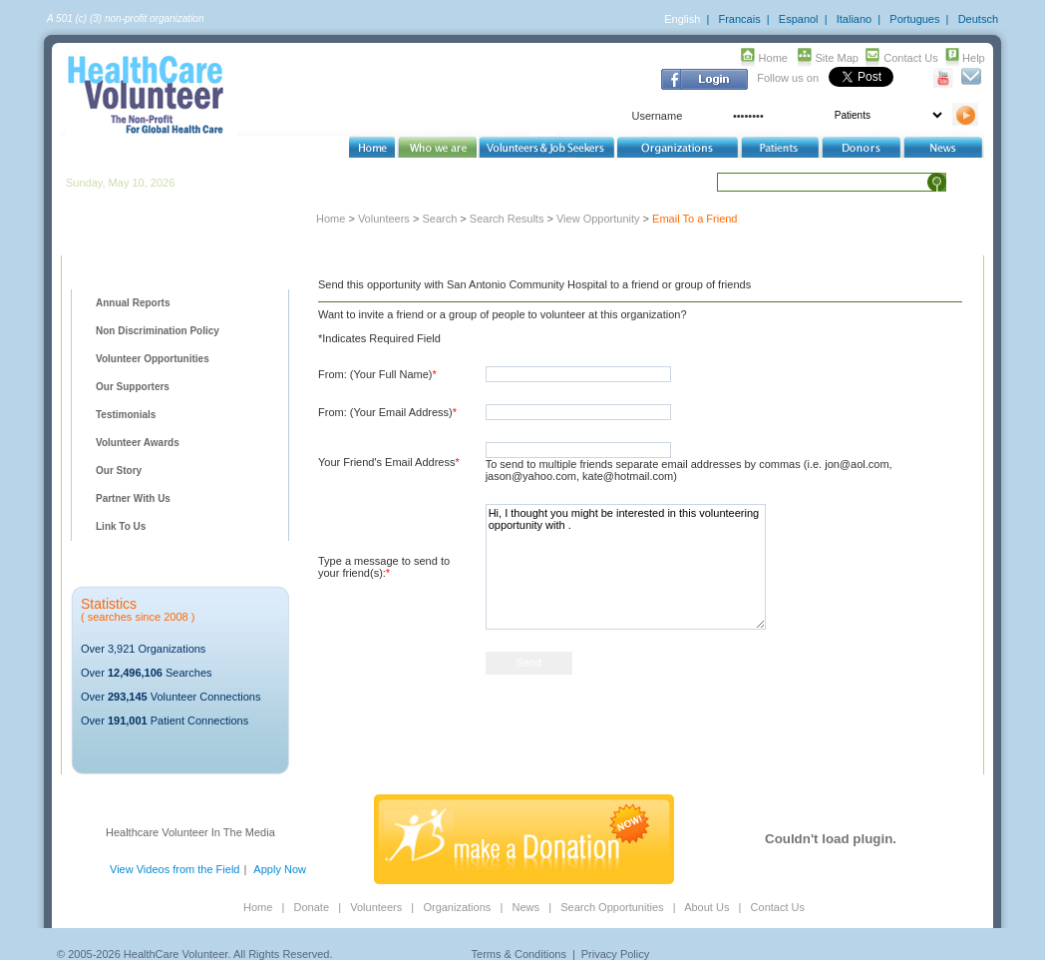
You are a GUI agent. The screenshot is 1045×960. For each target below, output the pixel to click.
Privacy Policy (615, 954)
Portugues (914, 19)
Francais (739, 19)
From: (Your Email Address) (387, 412)
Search (439, 219)
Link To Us (121, 526)
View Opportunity (598, 219)
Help (973, 58)
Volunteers (384, 219)
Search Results (507, 219)
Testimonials (126, 414)
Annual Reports (133, 302)
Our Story (119, 470)
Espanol (799, 19)
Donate (311, 907)
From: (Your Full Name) (377, 374)
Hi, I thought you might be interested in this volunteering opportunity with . (626, 567)
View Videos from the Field (174, 869)
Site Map (837, 58)
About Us (706, 907)
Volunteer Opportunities (152, 358)
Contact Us (910, 58)
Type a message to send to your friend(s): (384, 567)
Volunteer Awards (137, 442)
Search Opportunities (611, 907)
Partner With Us (133, 498)
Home (773, 58)
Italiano (854, 19)
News (525, 907)
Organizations (457, 907)
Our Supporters (133, 386)
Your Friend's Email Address (389, 462)
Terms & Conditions (519, 954)
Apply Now (279, 869)
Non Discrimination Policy (157, 330)
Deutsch (978, 19)
